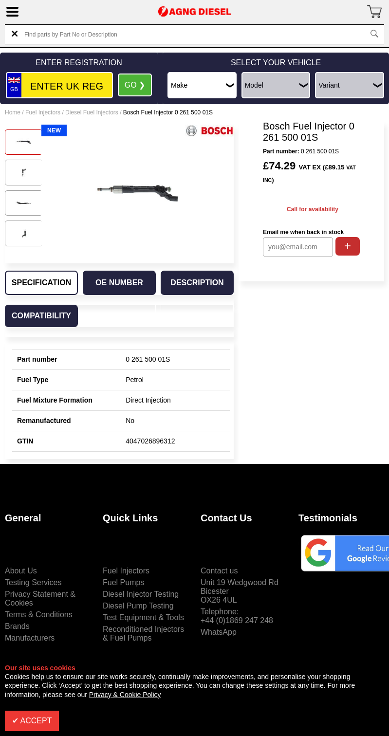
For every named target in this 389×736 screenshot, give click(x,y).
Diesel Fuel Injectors (91, 112)
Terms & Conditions (39, 614)
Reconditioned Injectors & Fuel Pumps (143, 633)
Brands (17, 626)
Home (12, 112)
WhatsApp (219, 632)
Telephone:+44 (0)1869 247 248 (237, 616)
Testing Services (33, 582)
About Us (21, 571)
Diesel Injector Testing (141, 594)
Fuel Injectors (42, 112)
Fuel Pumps (123, 582)
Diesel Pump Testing (138, 606)
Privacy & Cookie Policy (125, 695)
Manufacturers (30, 638)
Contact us (219, 571)
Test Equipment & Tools (143, 617)
